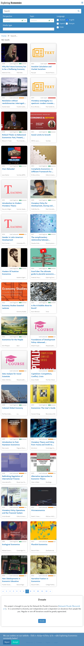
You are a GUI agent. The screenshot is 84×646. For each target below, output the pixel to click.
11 (42, 591)
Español (62, 23)
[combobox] (28, 29)
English (71, 20)
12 (46, 591)
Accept (15, 642)
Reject (6, 642)
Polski (62, 27)
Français (71, 23)
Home (3, 36)
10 (38, 591)
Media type (7, 25)
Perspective (7, 16)
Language (61, 16)
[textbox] (28, 29)
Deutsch (62, 20)
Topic (32, 16)
